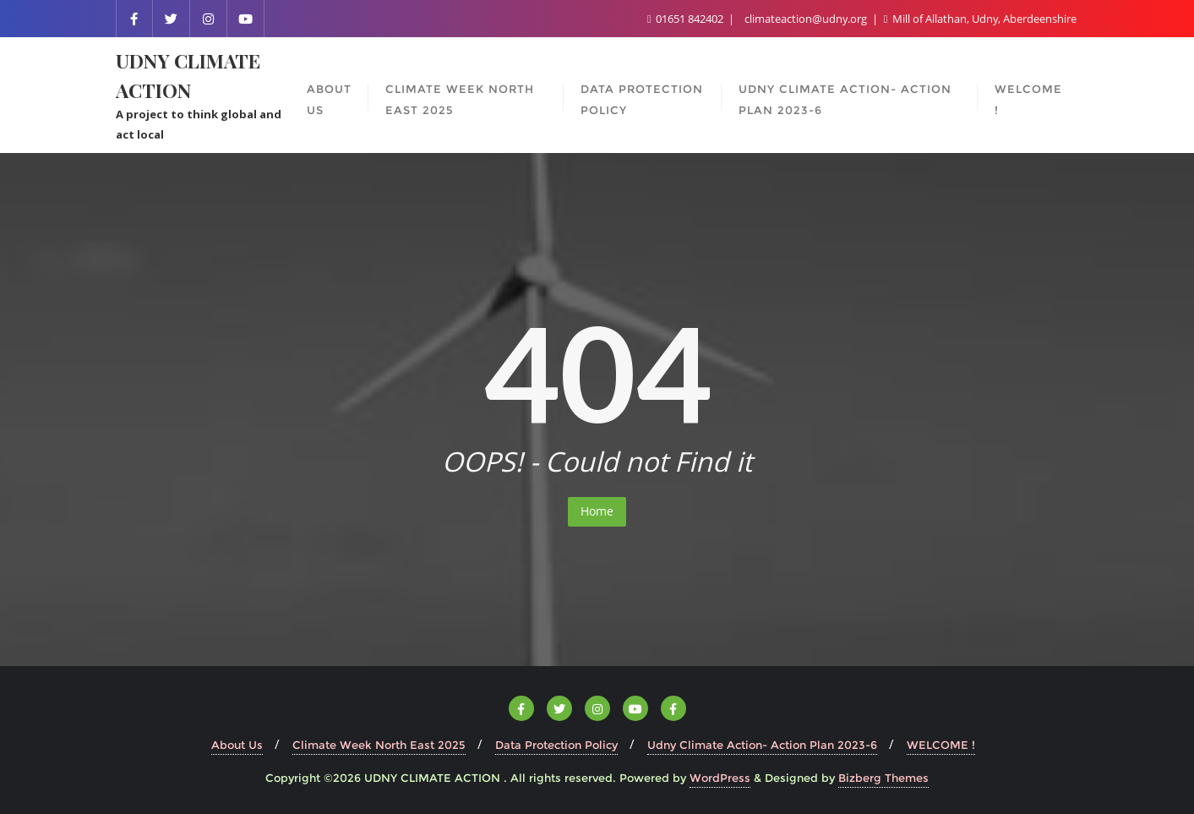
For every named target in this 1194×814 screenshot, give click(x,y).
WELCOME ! (941, 744)
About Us (237, 744)
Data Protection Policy (556, 744)
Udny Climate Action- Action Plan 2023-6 (762, 744)
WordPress (720, 777)
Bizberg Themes (883, 777)
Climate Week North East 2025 (379, 744)
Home (597, 511)
